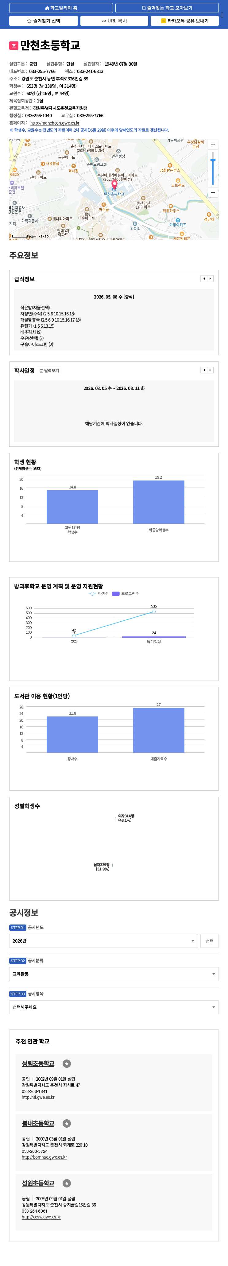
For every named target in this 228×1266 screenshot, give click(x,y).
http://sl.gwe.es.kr (38, 1097)
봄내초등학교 (38, 1123)
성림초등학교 (38, 1063)
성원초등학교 (38, 1183)
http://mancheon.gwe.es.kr (55, 123)
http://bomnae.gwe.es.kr (44, 1157)
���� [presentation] (203, 278)
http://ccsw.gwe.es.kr (41, 1216)
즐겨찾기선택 (66, 1063)
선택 (209, 941)
